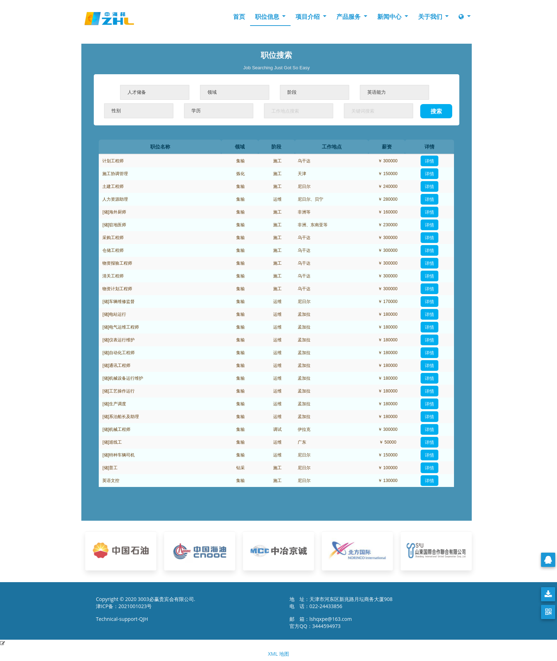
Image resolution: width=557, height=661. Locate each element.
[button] (465, 16)
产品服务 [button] (349, 16)
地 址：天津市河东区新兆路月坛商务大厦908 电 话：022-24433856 (341, 602)
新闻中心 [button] (390, 16)
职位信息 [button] (268, 16)
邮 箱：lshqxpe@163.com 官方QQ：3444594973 (323, 622)
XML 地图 (278, 653)
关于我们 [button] (431, 16)
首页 (239, 16)
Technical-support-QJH (124, 619)
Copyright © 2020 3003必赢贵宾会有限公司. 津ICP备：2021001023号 (145, 602)
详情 (429, 161)
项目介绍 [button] (308, 16)
